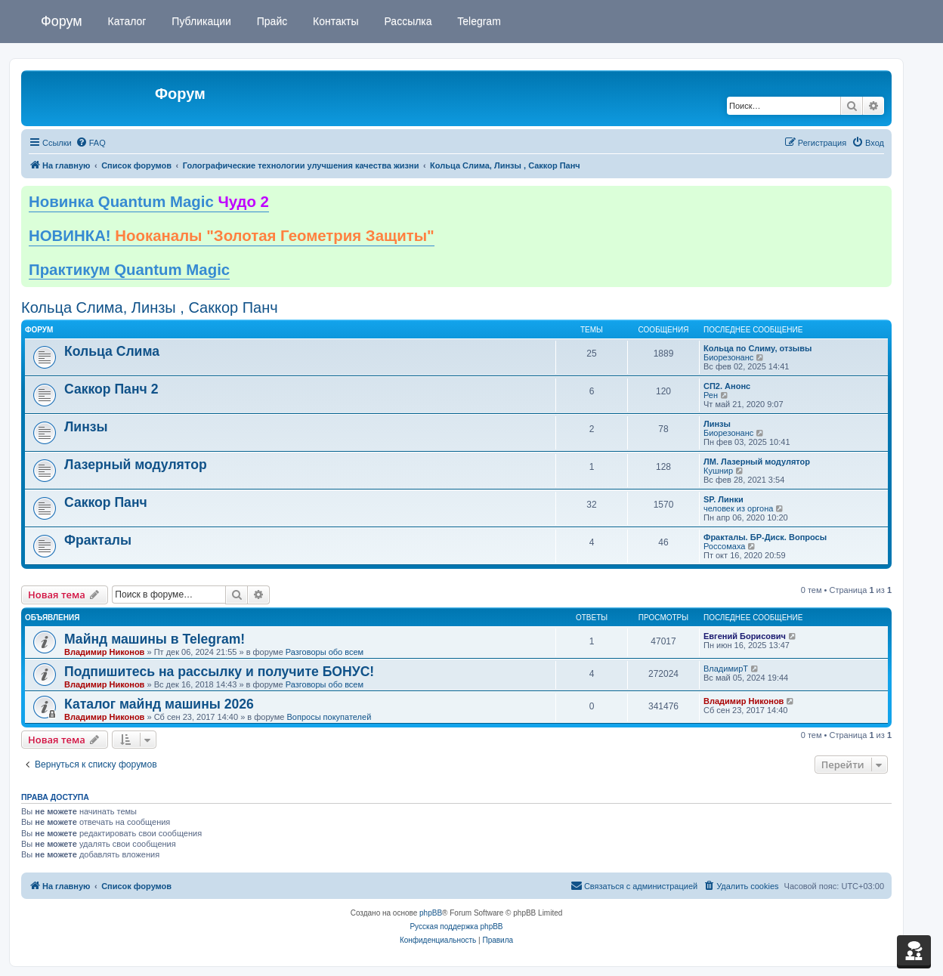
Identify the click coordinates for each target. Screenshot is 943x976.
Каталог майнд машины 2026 (159, 704)
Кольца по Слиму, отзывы (757, 348)
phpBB (430, 913)
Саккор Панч (105, 502)
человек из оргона (738, 508)
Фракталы (97, 540)
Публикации (199, 21)
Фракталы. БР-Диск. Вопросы (765, 537)
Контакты (334, 21)
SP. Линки (723, 499)
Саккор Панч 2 (111, 389)
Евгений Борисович (744, 636)
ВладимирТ (725, 668)
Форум (61, 21)
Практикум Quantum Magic (129, 269)
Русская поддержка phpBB (456, 926)
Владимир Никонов (104, 651)
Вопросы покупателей (328, 716)
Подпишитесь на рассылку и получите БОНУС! (219, 671)
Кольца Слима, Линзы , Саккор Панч (149, 307)
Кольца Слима (111, 351)
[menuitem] (91, 143)
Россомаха (724, 546)
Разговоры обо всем (324, 651)
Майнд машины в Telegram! (154, 639)
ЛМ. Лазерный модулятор (756, 461)
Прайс (270, 21)
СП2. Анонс (726, 386)
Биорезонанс (728, 357)
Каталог (126, 21)
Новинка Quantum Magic (149, 201)
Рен (710, 395)
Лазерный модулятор (135, 464)
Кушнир (718, 470)
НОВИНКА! (231, 235)
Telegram (478, 21)
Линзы (86, 426)
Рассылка (407, 21)
